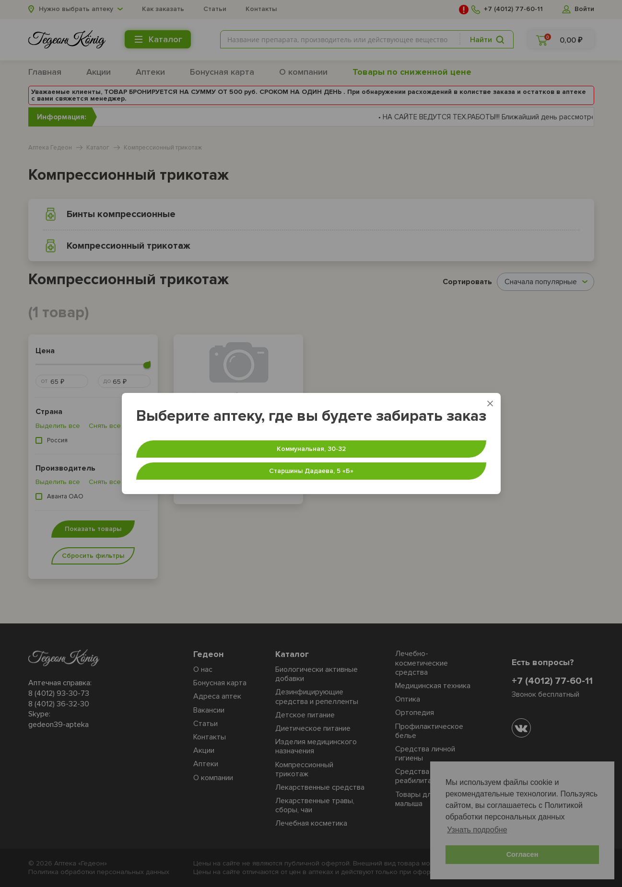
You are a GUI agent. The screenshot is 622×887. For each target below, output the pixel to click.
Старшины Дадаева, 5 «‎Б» (311, 471)
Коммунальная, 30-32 (311, 449)
